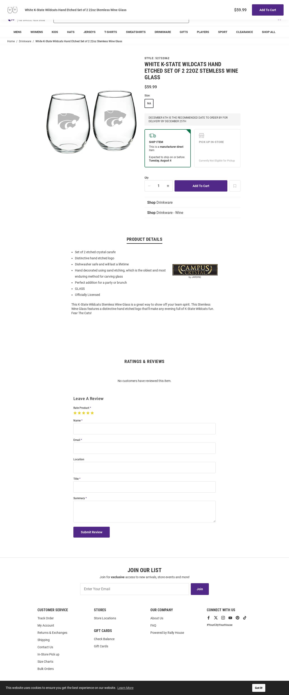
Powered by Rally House (167, 632)
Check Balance (104, 639)
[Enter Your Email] (134, 589)
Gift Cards (101, 646)
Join (200, 589)
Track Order (248, 4)
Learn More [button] (125, 688)
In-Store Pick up (48, 654)
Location (78, 459)
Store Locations (105, 618)
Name (77, 420)
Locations (275, 4)
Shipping (43, 640)
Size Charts (45, 661)
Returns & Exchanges (52, 632)
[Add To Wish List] (234, 186)
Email (76, 440)
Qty (146, 177)
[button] (228, 18)
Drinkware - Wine (165, 213)
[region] (144, 282)
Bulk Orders (45, 669)
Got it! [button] (259, 688)
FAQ (153, 625)
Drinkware (159, 202)
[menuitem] (17, 32)
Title (76, 478)
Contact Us (45, 647)
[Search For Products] (109, 17)
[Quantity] (158, 186)
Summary (79, 498)
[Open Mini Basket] (279, 18)
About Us (156, 618)
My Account (45, 625)
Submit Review (91, 532)
